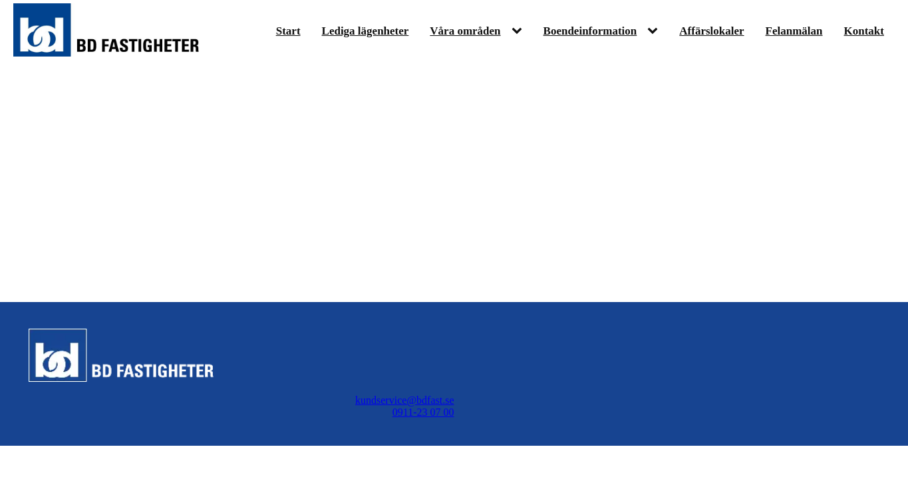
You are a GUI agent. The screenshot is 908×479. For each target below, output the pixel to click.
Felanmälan (794, 31)
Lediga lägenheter (365, 31)
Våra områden (465, 31)
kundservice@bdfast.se (404, 400)
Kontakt (864, 31)
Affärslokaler (711, 31)
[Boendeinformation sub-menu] (655, 31)
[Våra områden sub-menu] (520, 31)
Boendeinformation (590, 31)
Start (288, 31)
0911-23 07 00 (423, 412)
